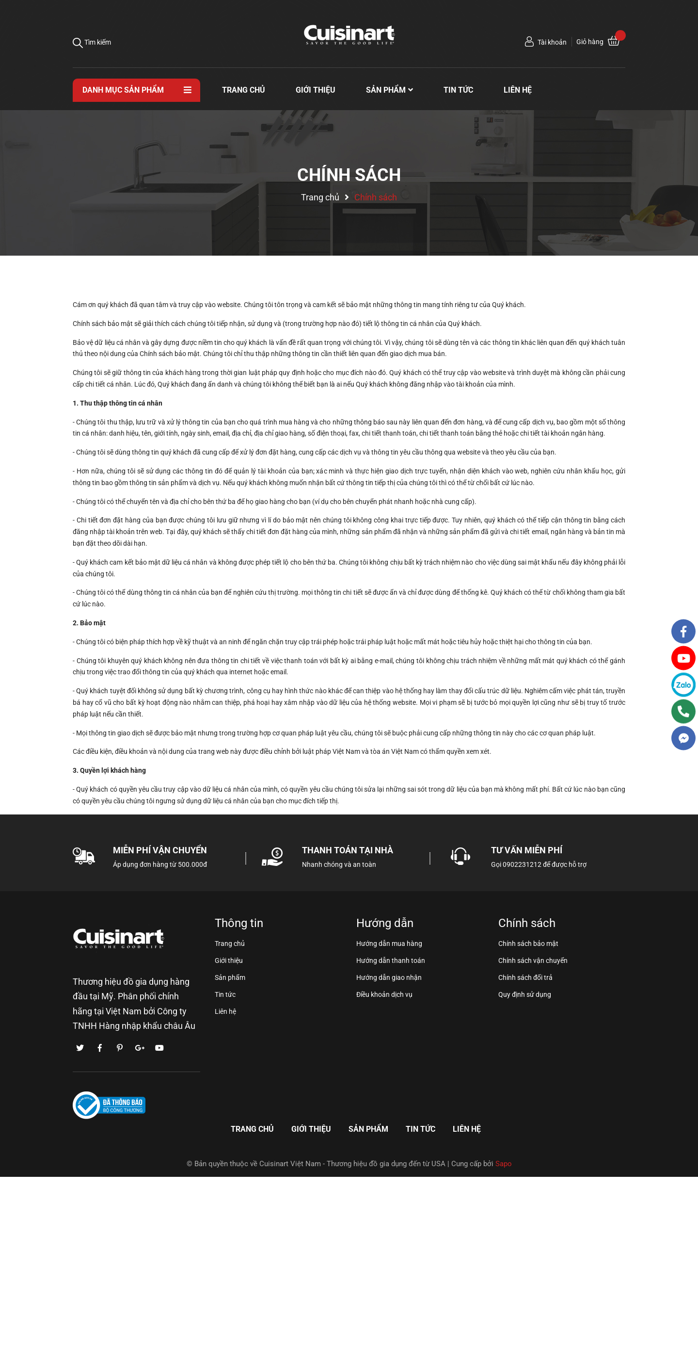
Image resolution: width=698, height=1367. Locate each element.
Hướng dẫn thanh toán (390, 960)
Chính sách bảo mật (528, 943)
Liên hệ (225, 1011)
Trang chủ (230, 943)
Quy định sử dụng (524, 994)
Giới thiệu (229, 960)
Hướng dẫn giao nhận (389, 977)
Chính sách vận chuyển (533, 960)
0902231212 (522, 864)
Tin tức (225, 994)
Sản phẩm (230, 977)
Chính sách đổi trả (525, 977)
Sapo (503, 1163)
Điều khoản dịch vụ (384, 994)
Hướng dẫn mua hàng (389, 943)
